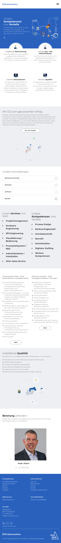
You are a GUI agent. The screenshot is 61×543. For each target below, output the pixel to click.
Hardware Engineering (12, 227)
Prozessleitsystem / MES (16, 247)
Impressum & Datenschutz (38, 490)
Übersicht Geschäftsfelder (38, 499)
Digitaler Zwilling (44, 248)
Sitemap (10, 526)
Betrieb (7, 198)
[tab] (15, 221)
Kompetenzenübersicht (10, 481)
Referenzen (7, 497)
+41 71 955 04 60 (23, 467)
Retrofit (39, 239)
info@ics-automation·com (10, 516)
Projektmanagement (17, 221)
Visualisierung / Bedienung (14, 239)
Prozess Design (43, 224)
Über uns (33, 481)
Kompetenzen (8, 479)
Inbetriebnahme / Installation (15, 255)
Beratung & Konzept (12, 178)
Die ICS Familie (30, 130)
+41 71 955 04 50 (7, 513)
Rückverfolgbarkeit (45, 229)
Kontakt (33, 488)
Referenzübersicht (8, 499)
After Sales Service (16, 261)
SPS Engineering (14, 233)
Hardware (8, 185)
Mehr (16, 342)
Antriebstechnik (43, 234)
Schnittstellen (42, 243)
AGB (14, 526)
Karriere (33, 486)
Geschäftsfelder (37, 497)
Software (8, 192)
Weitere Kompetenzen (42, 254)
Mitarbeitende (34, 483)
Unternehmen (36, 479)
